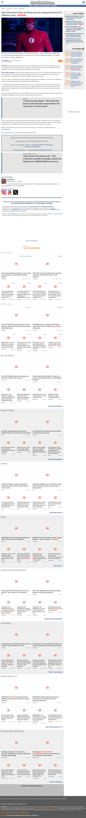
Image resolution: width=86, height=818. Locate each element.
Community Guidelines (47, 206)
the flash (21, 8)
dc (16, 8)
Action (45, 283)
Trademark (53, 798)
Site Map (11, 798)
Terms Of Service (22, 798)
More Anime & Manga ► (55, 459)
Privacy (42, 798)
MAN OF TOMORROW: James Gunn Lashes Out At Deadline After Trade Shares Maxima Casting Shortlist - (75, 29)
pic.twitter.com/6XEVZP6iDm (32, 147)
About (15, 798)
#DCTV (43, 145)
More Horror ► (58, 566)
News (30, 6)
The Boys (29, 334)
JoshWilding (5, 60)
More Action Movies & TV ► (54, 727)
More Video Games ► (56, 513)
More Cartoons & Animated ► (54, 619)
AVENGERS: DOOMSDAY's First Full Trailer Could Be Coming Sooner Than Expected (75, 17)
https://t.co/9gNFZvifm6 (33, 145)
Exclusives (36, 6)
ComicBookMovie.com (12, 214)
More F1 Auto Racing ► (56, 672)
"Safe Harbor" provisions (44, 203)
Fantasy (45, 334)
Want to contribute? (32, 240)
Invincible (59, 307)
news (8, 8)
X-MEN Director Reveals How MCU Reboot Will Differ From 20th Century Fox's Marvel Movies (75, 35)
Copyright (47, 798)
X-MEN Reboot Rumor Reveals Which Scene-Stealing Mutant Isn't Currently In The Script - (75, 23)
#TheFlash (42, 138)
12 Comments (32, 247)
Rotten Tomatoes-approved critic (46, 184)
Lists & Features (45, 6)
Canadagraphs (5, 129)
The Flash (9, 61)
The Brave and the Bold (25, 256)
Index (6, 798)
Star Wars (28, 307)
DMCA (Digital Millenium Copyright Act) (22, 203)
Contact (58, 798)
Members (54, 6)
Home (3, 8)
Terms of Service (35, 206)
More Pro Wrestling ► (56, 782)
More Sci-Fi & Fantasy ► (55, 406)
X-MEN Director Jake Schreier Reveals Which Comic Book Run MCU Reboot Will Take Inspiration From (74, 41)
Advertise (63, 798)
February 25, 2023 (46, 150)
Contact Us (3, 815)
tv (12, 8)
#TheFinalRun (49, 145)
